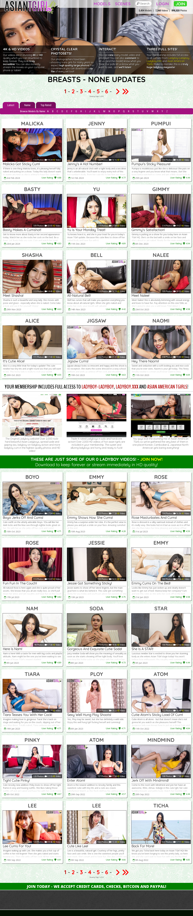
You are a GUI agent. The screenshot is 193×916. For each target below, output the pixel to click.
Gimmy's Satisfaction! (148, 230)
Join (180, 3)
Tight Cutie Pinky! (16, 780)
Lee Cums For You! (17, 846)
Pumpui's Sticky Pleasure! (151, 164)
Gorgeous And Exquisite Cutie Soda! (94, 649)
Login (162, 3)
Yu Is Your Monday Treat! (86, 230)
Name (27, 105)
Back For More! (143, 846)
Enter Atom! (76, 780)
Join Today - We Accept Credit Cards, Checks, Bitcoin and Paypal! (96, 886)
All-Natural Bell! (79, 295)
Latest (10, 105)
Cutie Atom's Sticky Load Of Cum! (157, 715)
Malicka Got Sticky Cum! (21, 164)
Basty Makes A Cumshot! (22, 230)
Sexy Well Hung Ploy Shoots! (89, 715)
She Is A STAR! (142, 649)
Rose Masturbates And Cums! (154, 517)
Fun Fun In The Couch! (20, 583)
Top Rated (46, 105)
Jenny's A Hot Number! (84, 164)
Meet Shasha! (13, 295)
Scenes (123, 3)
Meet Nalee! (140, 295)
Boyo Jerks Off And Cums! (23, 517)
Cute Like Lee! (77, 846)
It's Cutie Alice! (13, 361)
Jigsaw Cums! (77, 361)
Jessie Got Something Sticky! (89, 583)
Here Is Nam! (12, 649)
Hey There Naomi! (145, 361)
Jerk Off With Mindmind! (150, 780)
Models (102, 3)
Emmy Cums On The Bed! (151, 583)
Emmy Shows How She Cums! (90, 517)
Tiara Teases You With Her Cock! (27, 715)
